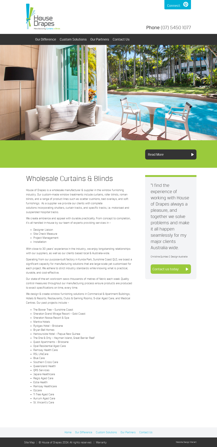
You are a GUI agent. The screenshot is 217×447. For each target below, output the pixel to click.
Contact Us (121, 39)
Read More (156, 154)
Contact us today (165, 269)
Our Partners (99, 39)
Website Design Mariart (186, 442)
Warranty (101, 442)
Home (29, 39)
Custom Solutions (73, 39)
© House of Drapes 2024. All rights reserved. (65, 442)
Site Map (29, 442)
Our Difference (45, 39)
